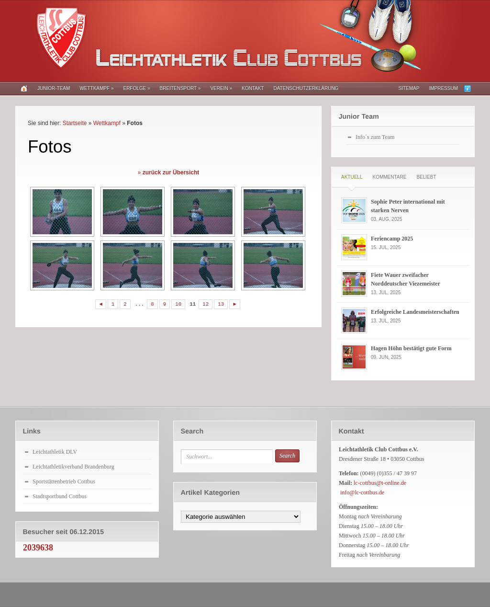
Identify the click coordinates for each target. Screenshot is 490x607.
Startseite (75, 123)
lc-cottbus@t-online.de (380, 483)
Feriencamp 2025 (392, 238)
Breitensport (180, 88)
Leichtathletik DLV (55, 451)
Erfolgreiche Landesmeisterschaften (415, 312)
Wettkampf (96, 88)
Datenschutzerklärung (305, 88)
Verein (221, 88)
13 (221, 304)
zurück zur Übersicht (171, 172)
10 (178, 304)
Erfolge (136, 88)
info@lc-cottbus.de (362, 492)
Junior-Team (53, 88)
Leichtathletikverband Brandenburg (73, 466)
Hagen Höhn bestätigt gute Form (411, 348)
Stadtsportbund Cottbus (60, 496)
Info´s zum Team (375, 137)
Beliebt (426, 177)
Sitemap (409, 88)
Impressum (443, 88)
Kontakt (253, 88)
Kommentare (389, 177)
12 (205, 304)
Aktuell (351, 177)
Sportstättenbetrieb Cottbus (64, 481)
